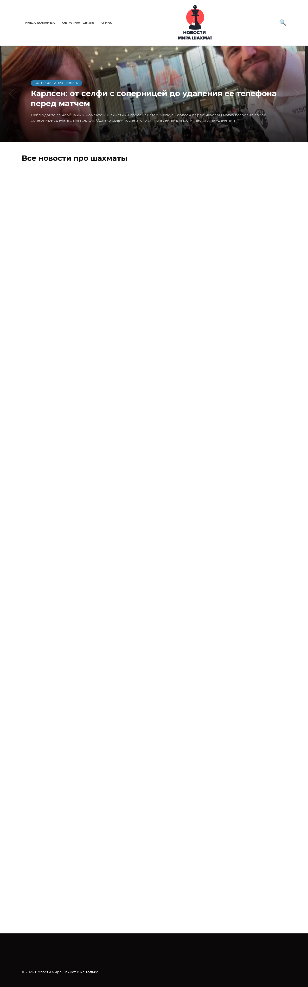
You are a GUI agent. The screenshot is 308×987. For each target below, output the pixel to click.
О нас (106, 23)
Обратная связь (78, 23)
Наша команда (40, 23)
